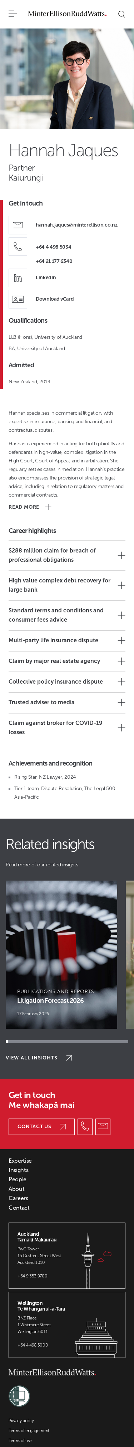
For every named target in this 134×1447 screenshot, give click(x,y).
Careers (18, 1198)
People (17, 1179)
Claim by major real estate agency (67, 661)
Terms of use (20, 1440)
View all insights (39, 1058)
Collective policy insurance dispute (67, 682)
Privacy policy (21, 1420)
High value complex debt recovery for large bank (67, 585)
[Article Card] (61, 955)
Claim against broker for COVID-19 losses (67, 728)
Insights (18, 1170)
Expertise (20, 1161)
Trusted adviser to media (67, 702)
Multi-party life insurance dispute (67, 640)
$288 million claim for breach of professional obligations (67, 555)
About (16, 1189)
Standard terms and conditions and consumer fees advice (67, 615)
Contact (19, 1208)
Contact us (42, 1127)
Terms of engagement (29, 1430)
